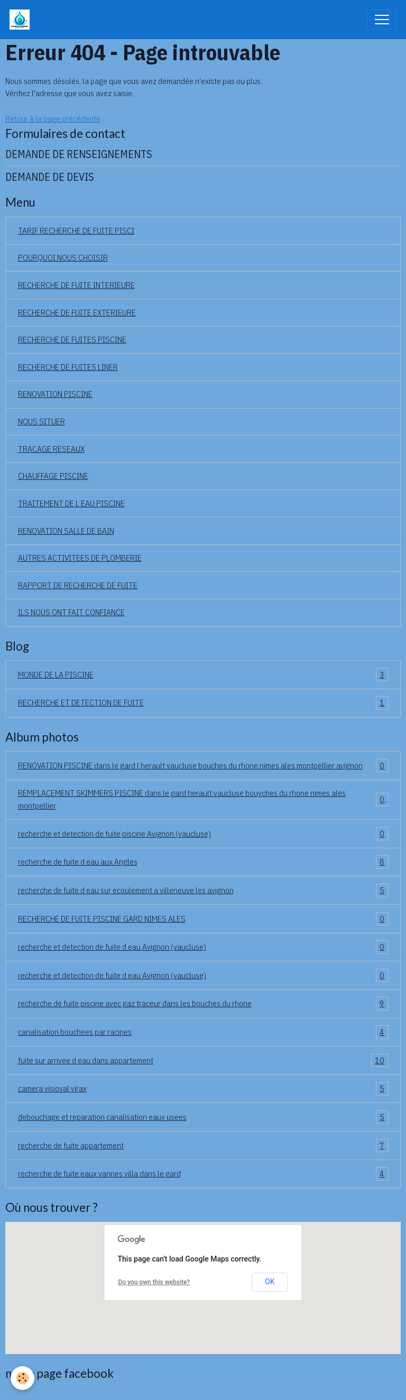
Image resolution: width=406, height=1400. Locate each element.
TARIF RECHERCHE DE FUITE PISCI (76, 230)
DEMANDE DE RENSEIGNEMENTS (78, 154)
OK (269, 1281)
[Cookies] (22, 1378)
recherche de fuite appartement (203, 1146)
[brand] (22, 20)
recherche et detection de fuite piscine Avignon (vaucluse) (203, 834)
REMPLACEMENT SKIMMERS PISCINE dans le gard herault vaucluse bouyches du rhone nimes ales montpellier (203, 799)
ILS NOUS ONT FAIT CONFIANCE (71, 612)
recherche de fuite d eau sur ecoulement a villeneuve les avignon (203, 890)
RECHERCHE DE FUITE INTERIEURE (76, 285)
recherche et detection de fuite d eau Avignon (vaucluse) (203, 947)
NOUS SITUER (41, 421)
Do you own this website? (154, 1282)
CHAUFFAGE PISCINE (53, 475)
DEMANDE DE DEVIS (49, 176)
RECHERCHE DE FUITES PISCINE (72, 339)
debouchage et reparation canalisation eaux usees (203, 1117)
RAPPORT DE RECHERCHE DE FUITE (77, 585)
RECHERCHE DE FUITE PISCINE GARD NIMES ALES (203, 919)
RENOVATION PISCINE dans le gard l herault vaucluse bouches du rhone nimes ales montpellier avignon (203, 766)
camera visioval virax (203, 1089)
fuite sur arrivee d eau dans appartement (203, 1061)
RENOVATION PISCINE (55, 393)
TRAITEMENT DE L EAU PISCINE (71, 503)
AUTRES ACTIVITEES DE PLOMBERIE (80, 557)
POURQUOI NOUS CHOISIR (63, 257)
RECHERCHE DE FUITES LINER (68, 366)
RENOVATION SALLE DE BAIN (66, 530)
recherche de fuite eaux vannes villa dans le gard (203, 1174)
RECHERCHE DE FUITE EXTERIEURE (77, 312)
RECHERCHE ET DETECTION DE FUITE (203, 703)
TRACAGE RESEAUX (51, 448)
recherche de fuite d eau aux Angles (203, 862)
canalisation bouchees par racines (203, 1032)
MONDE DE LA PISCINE (203, 675)
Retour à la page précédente (52, 118)
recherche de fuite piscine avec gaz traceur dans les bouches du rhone (203, 1003)
